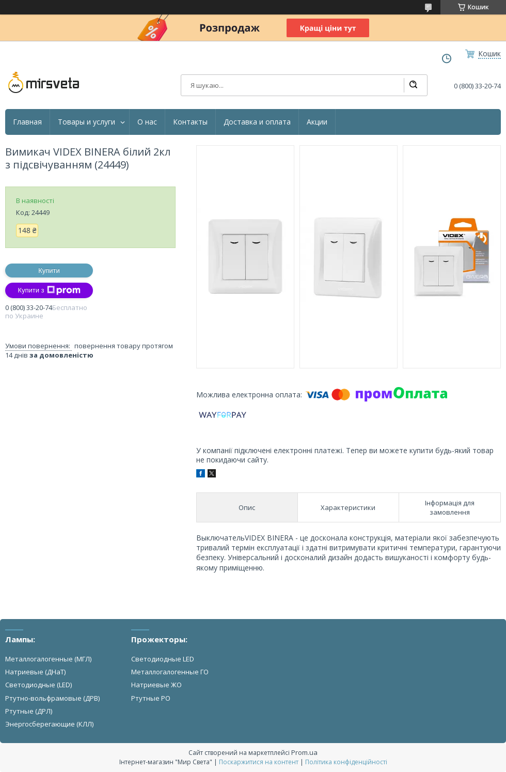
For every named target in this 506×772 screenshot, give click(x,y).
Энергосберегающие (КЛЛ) (49, 724)
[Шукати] (413, 85)
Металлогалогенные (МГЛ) (48, 658)
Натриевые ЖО (156, 684)
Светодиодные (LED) (38, 684)
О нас (147, 122)
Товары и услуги (86, 122)
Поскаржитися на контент (258, 762)
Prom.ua (304, 752)
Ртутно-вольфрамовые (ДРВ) (52, 698)
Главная (27, 122)
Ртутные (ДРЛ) (28, 711)
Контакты (190, 122)
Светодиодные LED (162, 658)
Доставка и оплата (257, 122)
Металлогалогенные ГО (170, 671)
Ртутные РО (150, 698)
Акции (317, 122)
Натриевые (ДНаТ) (35, 671)
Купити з (49, 290)
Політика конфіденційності (346, 762)
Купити (49, 270)
